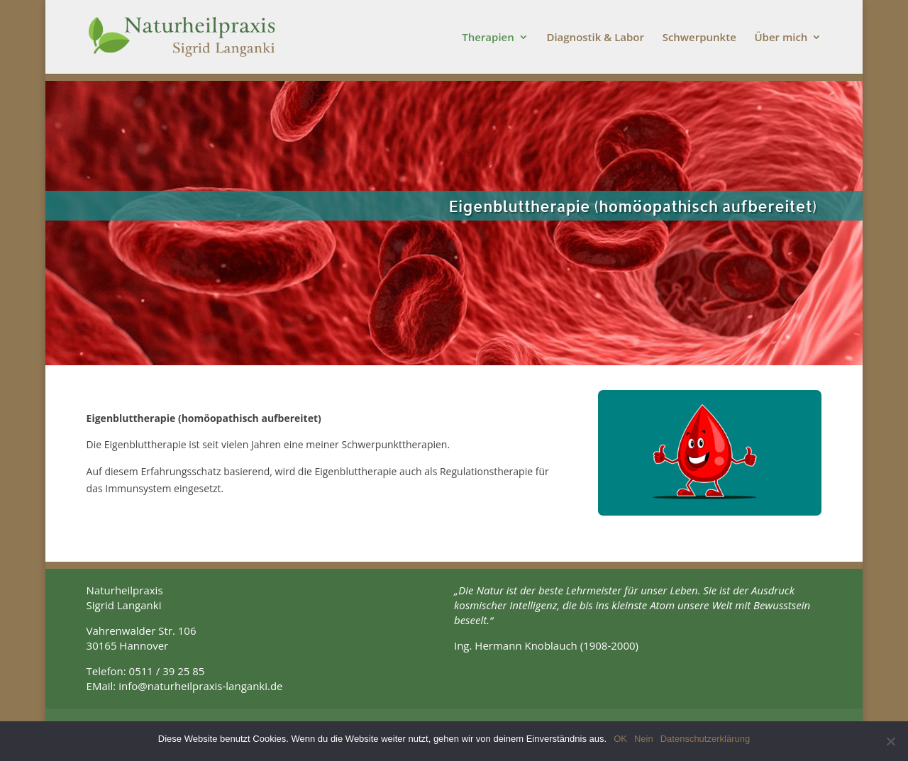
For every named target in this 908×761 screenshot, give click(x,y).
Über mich (780, 38)
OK (620, 738)
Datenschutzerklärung (705, 738)
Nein (643, 738)
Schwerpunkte (699, 38)
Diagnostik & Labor (595, 38)
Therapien (488, 38)
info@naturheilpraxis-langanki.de (200, 686)
